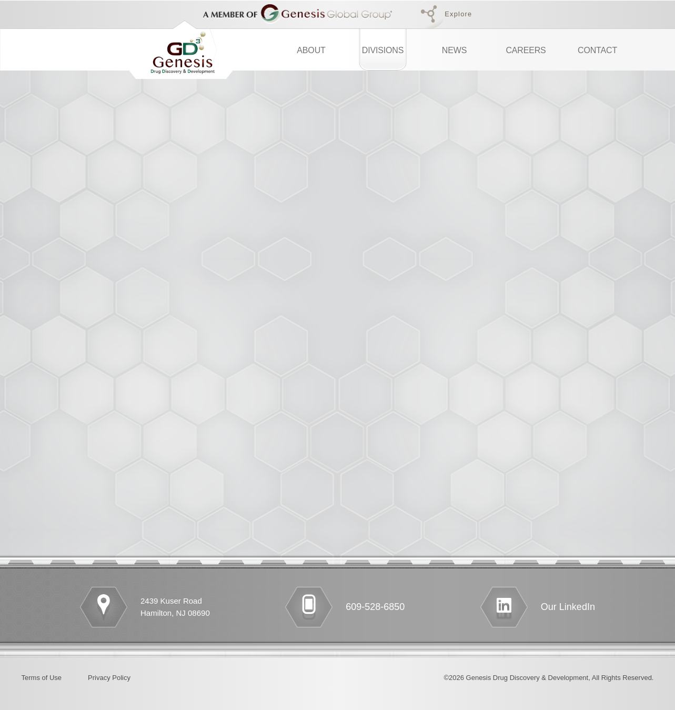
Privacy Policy (109, 677)
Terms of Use (42, 677)
